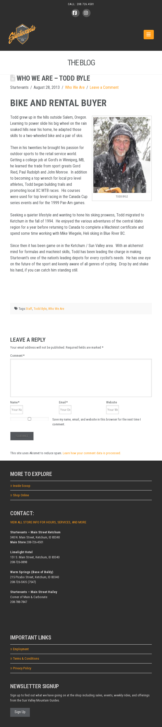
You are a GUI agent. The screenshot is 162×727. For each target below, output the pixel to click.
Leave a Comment (104, 87)
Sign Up (20, 712)
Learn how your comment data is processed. (92, 453)
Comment (17, 356)
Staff (29, 309)
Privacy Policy (20, 668)
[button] (149, 34)
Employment (19, 649)
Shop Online (19, 495)
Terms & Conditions (24, 658)
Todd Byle (40, 309)
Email (63, 402)
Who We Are (75, 87)
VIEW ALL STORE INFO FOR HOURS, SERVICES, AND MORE (48, 522)
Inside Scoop (20, 486)
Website (111, 402)
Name (14, 402)
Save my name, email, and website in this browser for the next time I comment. (96, 421)
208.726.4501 (85, 4)
